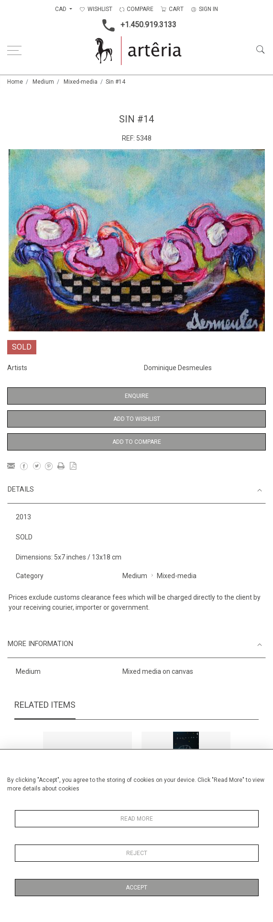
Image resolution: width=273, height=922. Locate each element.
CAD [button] (61, 9)
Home (15, 81)
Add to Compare (136, 442)
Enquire (137, 396)
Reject (136, 853)
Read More (136, 818)
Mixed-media (81, 81)
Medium (43, 81)
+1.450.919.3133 (136, 25)
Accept (136, 887)
